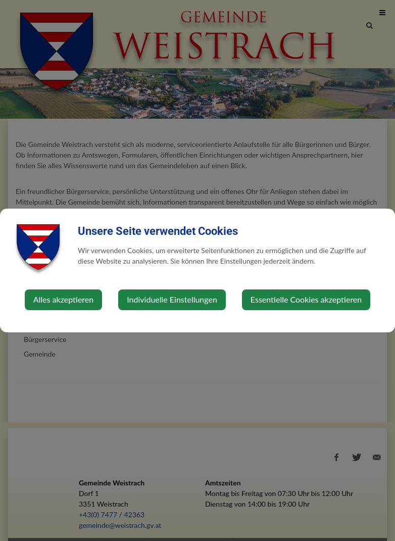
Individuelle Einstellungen (172, 299)
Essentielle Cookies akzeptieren (306, 299)
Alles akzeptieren (63, 299)
